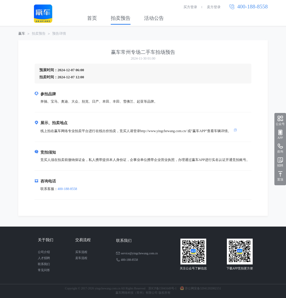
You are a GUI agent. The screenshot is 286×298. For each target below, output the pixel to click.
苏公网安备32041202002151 (203, 288)
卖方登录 (214, 7)
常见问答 (44, 270)
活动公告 (154, 18)
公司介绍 (44, 252)
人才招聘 (44, 258)
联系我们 (44, 264)
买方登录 (190, 7)
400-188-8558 (67, 189)
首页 (92, 18)
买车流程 (81, 252)
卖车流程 (81, 258)
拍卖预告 (121, 18)
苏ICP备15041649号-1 (162, 288)
